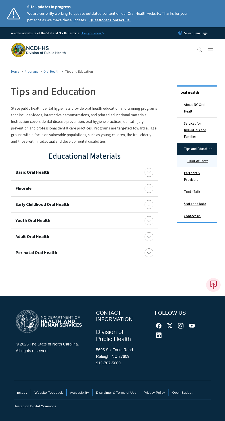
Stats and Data (195, 203)
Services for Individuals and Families (195, 130)
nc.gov (22, 392)
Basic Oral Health (32, 172)
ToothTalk (192, 191)
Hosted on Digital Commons (35, 406)
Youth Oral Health (32, 221)
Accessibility (79, 392)
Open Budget (182, 392)
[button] (197, 50)
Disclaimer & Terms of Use (116, 392)
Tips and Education (198, 148)
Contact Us (192, 216)
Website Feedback (48, 392)
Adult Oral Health (32, 237)
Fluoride (23, 188)
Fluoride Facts (197, 161)
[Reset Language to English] (180, 33)
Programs (31, 71)
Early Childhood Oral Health (42, 204)
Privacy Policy (154, 392)
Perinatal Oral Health (36, 253)
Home (15, 71)
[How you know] (92, 33)
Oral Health (51, 71)
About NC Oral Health (194, 108)
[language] (196, 33)
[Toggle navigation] (214, 50)
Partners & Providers (192, 176)
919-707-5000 (108, 363)
